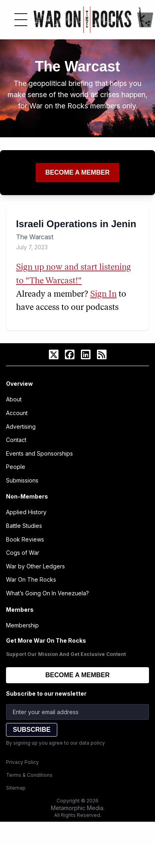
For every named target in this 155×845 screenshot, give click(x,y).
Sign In (103, 294)
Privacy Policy (22, 762)
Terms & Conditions (29, 775)
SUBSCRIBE (31, 729)
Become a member (77, 172)
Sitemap (16, 788)
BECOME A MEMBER (77, 675)
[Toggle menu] (20, 20)
